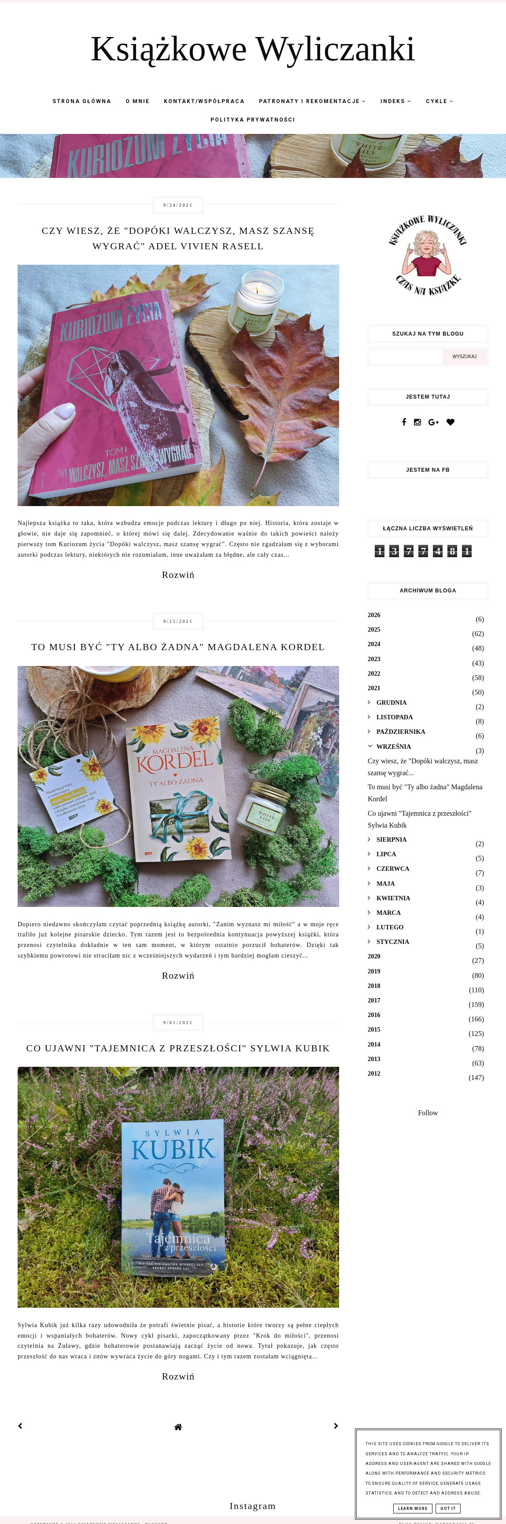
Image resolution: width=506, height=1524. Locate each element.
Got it (448, 1508)
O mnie (138, 101)
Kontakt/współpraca (204, 101)
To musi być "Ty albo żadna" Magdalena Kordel (178, 646)
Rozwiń (178, 574)
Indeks (396, 101)
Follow (428, 1113)
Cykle (440, 101)
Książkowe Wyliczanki (253, 48)
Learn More (413, 1508)
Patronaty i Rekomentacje (312, 101)
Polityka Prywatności (253, 120)
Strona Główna (81, 101)
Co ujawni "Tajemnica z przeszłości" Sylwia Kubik (178, 1048)
